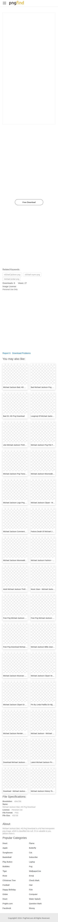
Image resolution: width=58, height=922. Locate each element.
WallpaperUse (35, 871)
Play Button (7, 862)
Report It (6, 353)
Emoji (31, 876)
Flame (31, 843)
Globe (5, 894)
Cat (30, 852)
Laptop (32, 862)
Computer (33, 894)
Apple (5, 848)
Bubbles (6, 866)
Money (32, 908)
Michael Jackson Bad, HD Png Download (19, 387)
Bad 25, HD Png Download (14, 416)
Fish (31, 890)
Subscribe (33, 857)
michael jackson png (12, 275)
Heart (5, 843)
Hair (31, 885)
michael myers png (32, 275)
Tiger (5, 871)
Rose (5, 876)
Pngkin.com (8, 903)
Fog (30, 866)
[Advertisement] (29, 42)
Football (6, 885)
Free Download (29, 202)
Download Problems (21, 353)
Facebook (7, 908)
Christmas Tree (9, 880)
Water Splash (35, 899)
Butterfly (32, 848)
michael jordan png (11, 279)
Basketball (7, 857)
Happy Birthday (9, 890)
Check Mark (34, 880)
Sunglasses (8, 852)
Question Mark (35, 903)
